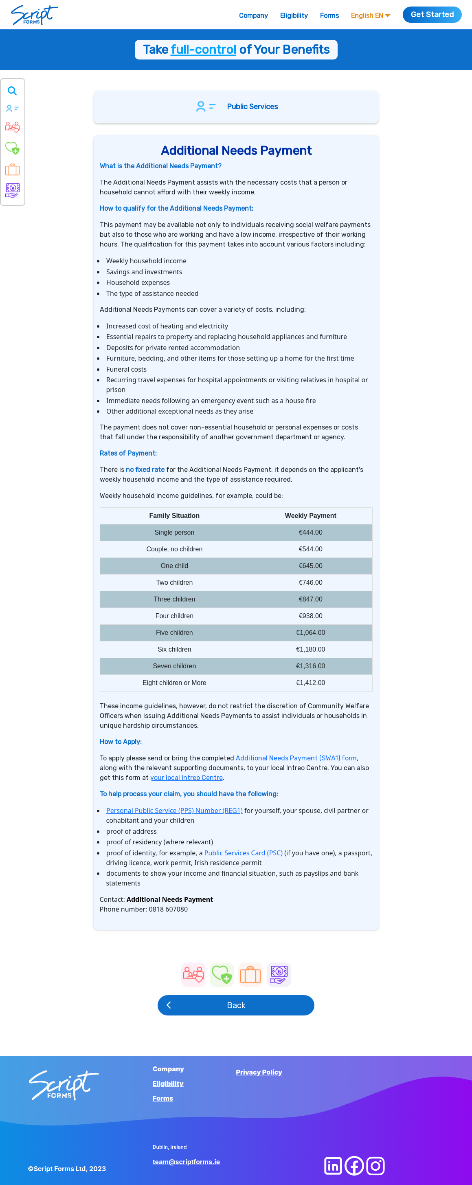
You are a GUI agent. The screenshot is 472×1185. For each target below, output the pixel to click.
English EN (371, 16)
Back (206, 1005)
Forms (329, 16)
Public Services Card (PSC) (243, 852)
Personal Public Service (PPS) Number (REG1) (174, 810)
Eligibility (294, 16)
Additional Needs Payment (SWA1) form (296, 758)
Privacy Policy (259, 1072)
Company (253, 16)
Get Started (432, 14)
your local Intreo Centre (186, 778)
